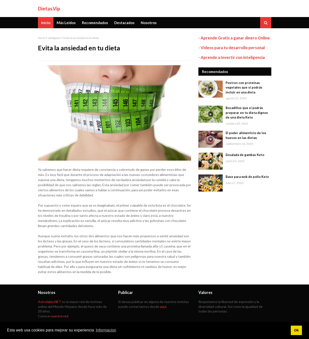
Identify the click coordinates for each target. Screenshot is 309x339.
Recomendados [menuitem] (95, 22)
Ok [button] (296, 330)
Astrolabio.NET (49, 302)
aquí (163, 306)
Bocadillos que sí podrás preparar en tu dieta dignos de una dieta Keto (247, 112)
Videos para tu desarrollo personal (233, 47)
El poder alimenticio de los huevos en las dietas (246, 135)
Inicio (41, 38)
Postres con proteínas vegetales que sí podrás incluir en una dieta (244, 87)
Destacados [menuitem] (124, 22)
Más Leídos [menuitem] (66, 22)
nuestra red (59, 316)
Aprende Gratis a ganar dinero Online (235, 37)
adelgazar (54, 38)
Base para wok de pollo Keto (247, 177)
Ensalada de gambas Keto (245, 155)
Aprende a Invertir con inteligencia (233, 57)
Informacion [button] (106, 330)
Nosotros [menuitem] (149, 22)
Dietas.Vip (49, 8)
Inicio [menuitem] (45, 22)
